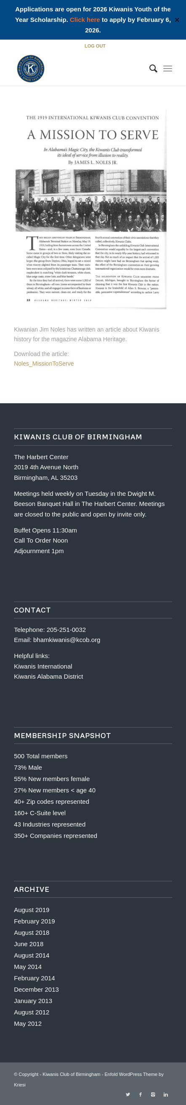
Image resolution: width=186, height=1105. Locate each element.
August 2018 (31, 932)
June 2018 (28, 943)
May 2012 (28, 1023)
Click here (85, 19)
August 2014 (31, 955)
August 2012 (31, 1012)
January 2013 (33, 1000)
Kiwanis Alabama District (48, 676)
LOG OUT (95, 45)
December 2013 (36, 989)
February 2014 (34, 978)
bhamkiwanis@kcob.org (66, 639)
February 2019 (34, 921)
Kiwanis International (43, 666)
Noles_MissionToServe (44, 363)
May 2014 (28, 966)
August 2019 (31, 909)
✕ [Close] (177, 20)
